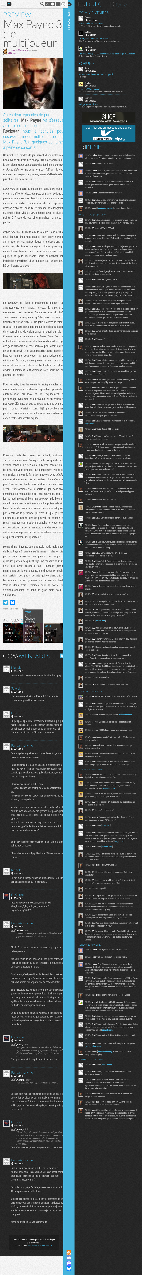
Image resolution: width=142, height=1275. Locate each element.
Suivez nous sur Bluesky (71, 1268)
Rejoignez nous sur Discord (71, 1257)
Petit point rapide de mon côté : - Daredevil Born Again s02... (104, 91)
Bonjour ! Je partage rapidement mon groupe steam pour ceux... (105, 106)
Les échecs (85, 76)
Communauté (71, 622)
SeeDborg (90, 47)
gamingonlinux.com (95, 1055)
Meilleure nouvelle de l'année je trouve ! (95, 55)
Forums (89, 63)
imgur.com (91, 429)
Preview (24, 612)
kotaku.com (102, 626)
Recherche (39, 4)
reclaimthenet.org (107, 1060)
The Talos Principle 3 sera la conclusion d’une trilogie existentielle (109, 53)
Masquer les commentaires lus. (60, 659)
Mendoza (90, 82)
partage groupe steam (90, 104)
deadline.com (109, 855)
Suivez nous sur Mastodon (71, 1263)
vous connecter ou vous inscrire (38, 1264)
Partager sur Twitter (5, 606)
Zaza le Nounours (19, 50)
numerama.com (127, 724)
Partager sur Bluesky (12, 606)
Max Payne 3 (14, 612)
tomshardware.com (107, 207)
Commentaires (96, 12)
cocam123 (90, 97)
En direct (94, 4)
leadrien (90, 32)
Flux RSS (71, 1252)
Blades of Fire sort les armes (93, 23)
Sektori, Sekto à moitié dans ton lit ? (96, 38)
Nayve (89, 67)
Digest (122, 4)
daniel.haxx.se (111, 797)
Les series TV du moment (91, 89)
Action (5, 612)
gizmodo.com (118, 1039)
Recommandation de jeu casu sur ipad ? (98, 74)
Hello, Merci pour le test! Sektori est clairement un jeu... (101, 41)
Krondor (90, 17)
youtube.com (109, 1073)
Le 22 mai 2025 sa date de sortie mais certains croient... (102, 26)
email (14, 53)
